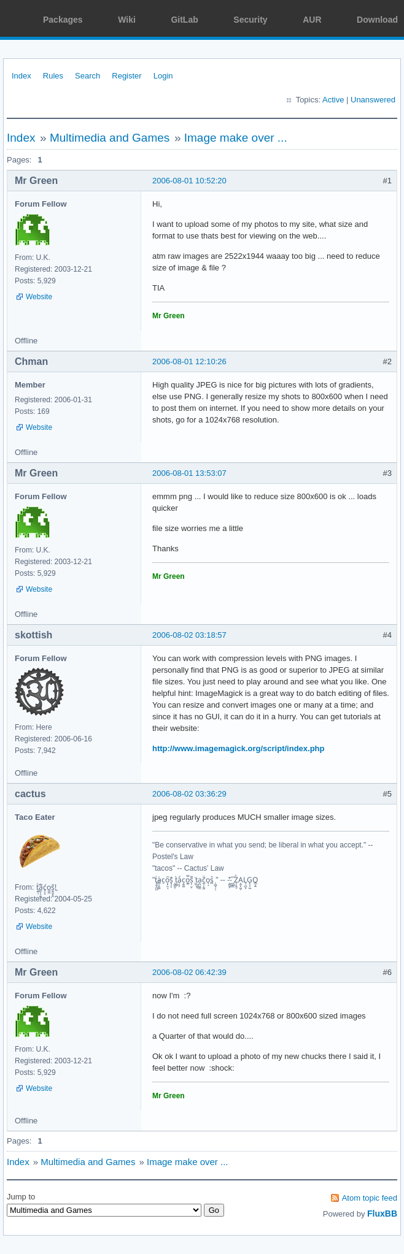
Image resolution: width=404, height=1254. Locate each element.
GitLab (184, 20)
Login (163, 75)
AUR (312, 20)
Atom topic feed (369, 1197)
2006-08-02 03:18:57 (189, 635)
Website (39, 296)
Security (250, 20)
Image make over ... (235, 137)
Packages (63, 20)
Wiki (127, 20)
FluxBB (382, 1213)
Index (21, 75)
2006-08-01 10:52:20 (189, 180)
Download (377, 20)
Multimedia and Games (109, 137)
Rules (53, 75)
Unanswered (373, 99)
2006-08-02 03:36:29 (189, 793)
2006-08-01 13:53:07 (189, 473)
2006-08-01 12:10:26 (189, 361)
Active (333, 99)
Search (87, 75)
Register (126, 75)
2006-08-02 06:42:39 (189, 972)
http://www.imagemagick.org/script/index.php (238, 748)
